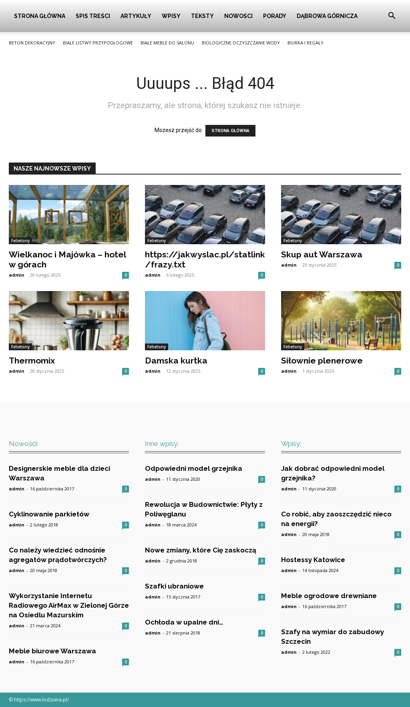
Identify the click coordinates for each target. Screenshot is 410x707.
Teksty (202, 16)
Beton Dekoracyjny (32, 43)
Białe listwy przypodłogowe (98, 43)
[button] (391, 16)
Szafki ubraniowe (174, 586)
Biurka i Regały (305, 43)
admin (16, 275)
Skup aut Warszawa (321, 254)
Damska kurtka (176, 361)
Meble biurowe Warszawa (52, 651)
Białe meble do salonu (167, 43)
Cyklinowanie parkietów (49, 514)
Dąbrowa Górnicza (327, 16)
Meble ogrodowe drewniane (329, 596)
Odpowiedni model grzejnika (193, 468)
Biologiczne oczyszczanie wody (241, 43)
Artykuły (136, 16)
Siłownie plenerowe (322, 361)
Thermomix (32, 361)
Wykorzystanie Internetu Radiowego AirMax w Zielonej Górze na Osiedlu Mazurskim (69, 605)
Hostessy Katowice (313, 560)
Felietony (20, 240)
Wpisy (171, 16)
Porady (274, 16)
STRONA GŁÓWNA (230, 130)
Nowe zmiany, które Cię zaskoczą (200, 550)
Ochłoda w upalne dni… (184, 622)
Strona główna (39, 16)
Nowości (238, 16)
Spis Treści (93, 16)
